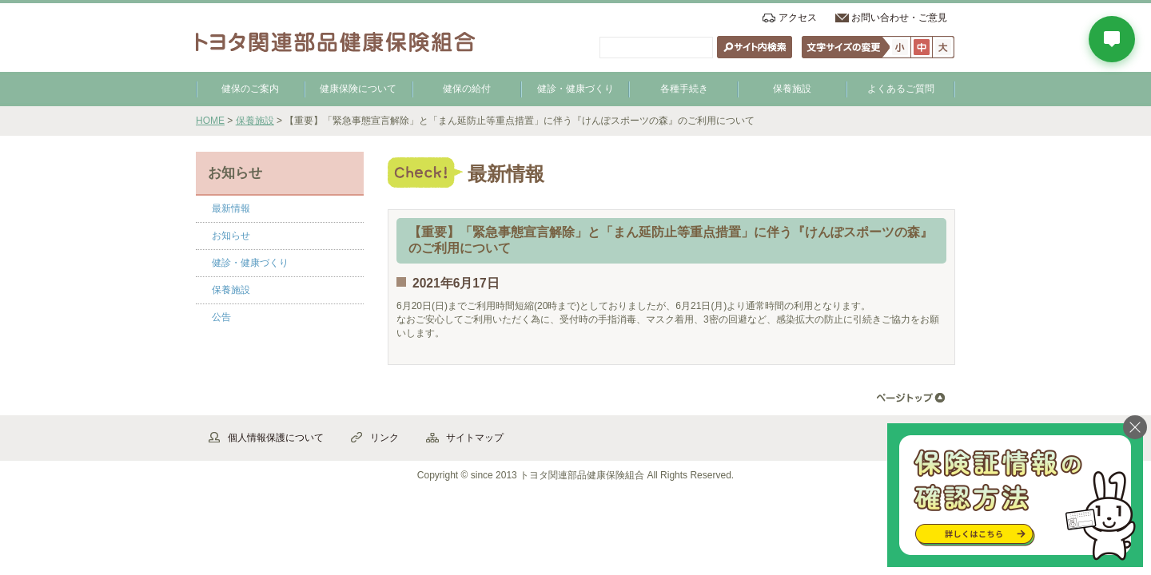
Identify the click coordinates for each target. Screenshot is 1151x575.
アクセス (798, 17)
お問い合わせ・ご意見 (899, 17)
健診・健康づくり (575, 88)
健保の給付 (467, 88)
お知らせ (231, 235)
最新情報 (231, 208)
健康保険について (358, 88)
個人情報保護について (276, 437)
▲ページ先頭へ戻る (910, 398)
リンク (384, 437)
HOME (210, 120)
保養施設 (792, 88)
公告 (221, 317)
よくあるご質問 (900, 88)
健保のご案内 (250, 88)
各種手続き (684, 88)
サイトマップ (475, 437)
